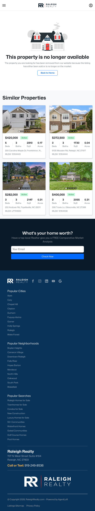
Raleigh (11, 330)
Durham (11, 313)
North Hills (12, 374)
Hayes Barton (14, 365)
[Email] (47, 249)
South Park (12, 382)
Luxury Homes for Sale (18, 417)
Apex (9, 295)
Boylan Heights (14, 348)
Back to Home (47, 73)
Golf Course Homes (16, 435)
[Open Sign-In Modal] (91, 5)
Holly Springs (13, 326)
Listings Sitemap (15, 505)
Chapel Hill (12, 304)
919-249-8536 (34, 465)
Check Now (47, 256)
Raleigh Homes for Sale (18, 400)
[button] (4, 5)
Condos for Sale (15, 409)
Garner (10, 321)
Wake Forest (13, 334)
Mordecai (12, 369)
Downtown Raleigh (16, 356)
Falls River (12, 361)
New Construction (16, 413)
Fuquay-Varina (14, 317)
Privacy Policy (33, 505)
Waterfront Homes (16, 426)
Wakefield (12, 387)
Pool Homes (13, 439)
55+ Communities (16, 422)
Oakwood (12, 378)
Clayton (11, 308)
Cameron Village (15, 352)
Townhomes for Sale (17, 404)
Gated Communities (17, 430)
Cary (9, 300)
